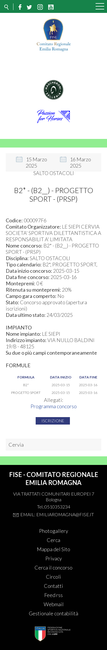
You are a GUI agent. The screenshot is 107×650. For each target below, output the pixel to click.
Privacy (53, 558)
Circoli (53, 577)
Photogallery (53, 531)
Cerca (53, 540)
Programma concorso (54, 406)
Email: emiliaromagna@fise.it (57, 514)
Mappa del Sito (53, 549)
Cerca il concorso (53, 567)
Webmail (54, 604)
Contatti (53, 586)
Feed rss (53, 595)
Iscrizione (52, 420)
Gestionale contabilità (53, 613)
